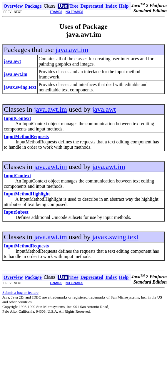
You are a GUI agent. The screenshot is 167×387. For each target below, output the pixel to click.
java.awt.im (71, 49)
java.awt (104, 109)
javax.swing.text (115, 237)
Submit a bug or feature (20, 292)
